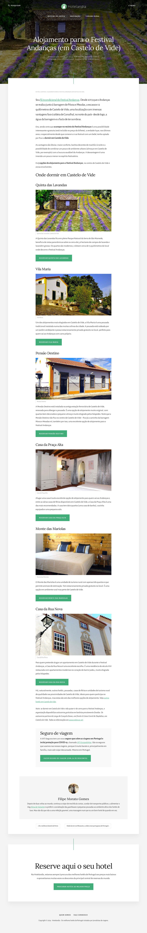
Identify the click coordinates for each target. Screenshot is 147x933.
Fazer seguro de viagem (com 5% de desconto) (65, 758)
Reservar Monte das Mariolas (53, 598)
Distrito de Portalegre (87, 59)
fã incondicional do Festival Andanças (59, 99)
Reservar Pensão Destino (51, 434)
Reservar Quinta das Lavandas (54, 258)
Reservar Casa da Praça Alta (52, 518)
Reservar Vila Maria (48, 342)
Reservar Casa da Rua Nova (52, 682)
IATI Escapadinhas (85, 742)
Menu (132, 6)
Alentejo (52, 59)
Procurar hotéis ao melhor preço (73, 887)
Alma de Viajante (37, 807)
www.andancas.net (77, 720)
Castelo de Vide (66, 59)
